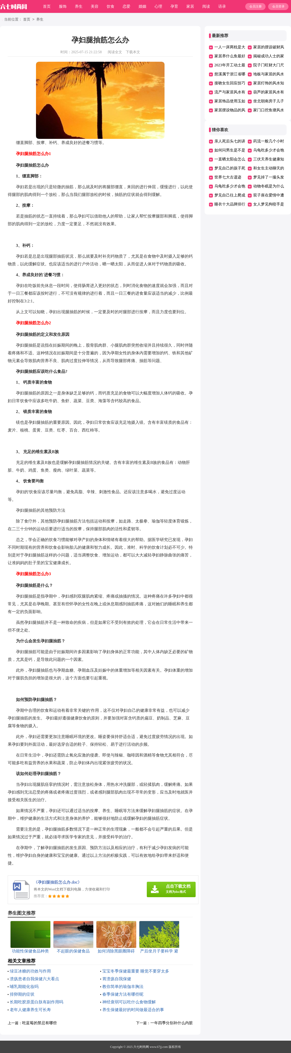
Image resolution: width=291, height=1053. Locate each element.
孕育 (174, 6)
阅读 (206, 6)
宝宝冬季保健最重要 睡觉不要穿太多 (135, 971)
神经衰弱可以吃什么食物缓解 (129, 1002)
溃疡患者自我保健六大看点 (34, 979)
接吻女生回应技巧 (229, 83)
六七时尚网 (141, 1047)
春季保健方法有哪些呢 (122, 994)
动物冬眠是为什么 (268, 186)
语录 (222, 6)
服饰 (63, 6)
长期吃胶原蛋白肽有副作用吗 (36, 1002)
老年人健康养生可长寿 (30, 1009)
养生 (79, 6)
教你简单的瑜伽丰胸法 (122, 986)
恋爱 (126, 6)
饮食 (110, 6)
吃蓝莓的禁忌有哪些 (39, 1023)
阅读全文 (115, 52)
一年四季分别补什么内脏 (171, 1023)
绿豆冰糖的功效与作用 (30, 971)
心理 (158, 6)
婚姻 (142, 6)
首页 (47, 6)
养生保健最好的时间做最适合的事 (133, 1009)
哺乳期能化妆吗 (24, 986)
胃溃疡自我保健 (116, 979)
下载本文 (133, 52)
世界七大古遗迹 (227, 177)
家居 (190, 6)
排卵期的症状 (22, 994)
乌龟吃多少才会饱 (268, 150)
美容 (94, 6)
